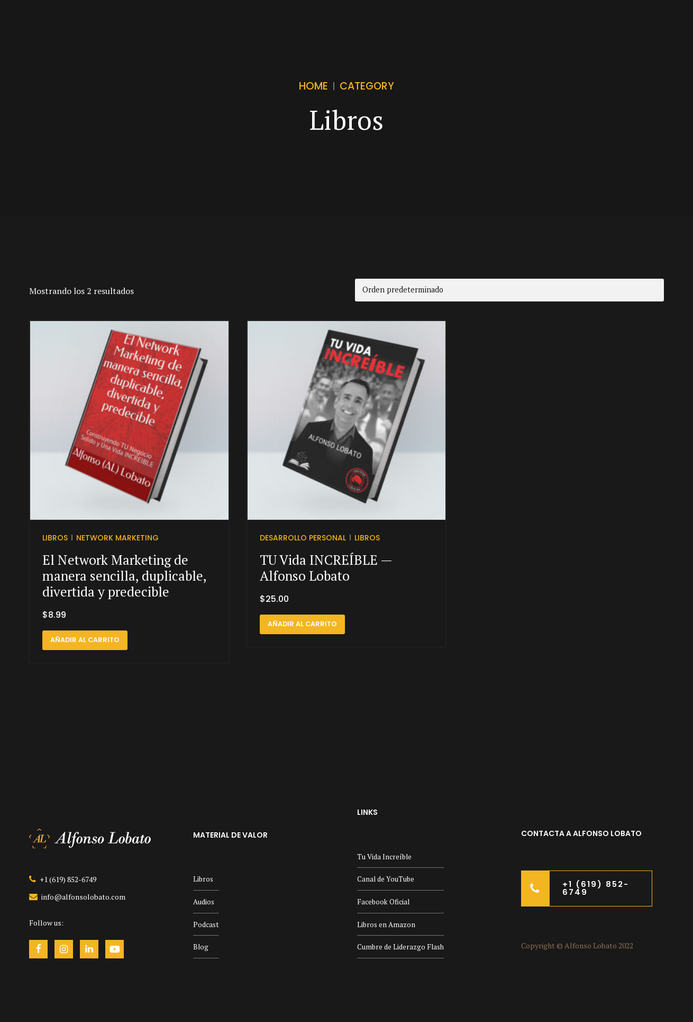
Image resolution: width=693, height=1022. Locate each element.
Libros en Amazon (387, 924)
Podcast (207, 924)
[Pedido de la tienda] (509, 290)
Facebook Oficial (384, 901)
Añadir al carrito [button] (85, 639)
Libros (55, 537)
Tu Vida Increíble (385, 856)
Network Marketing (117, 537)
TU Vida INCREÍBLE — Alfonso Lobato (326, 567)
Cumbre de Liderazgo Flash (402, 947)
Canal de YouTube (386, 879)
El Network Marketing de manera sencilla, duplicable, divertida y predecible (124, 575)
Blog (201, 947)
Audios (204, 901)
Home (313, 86)
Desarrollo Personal (303, 537)
